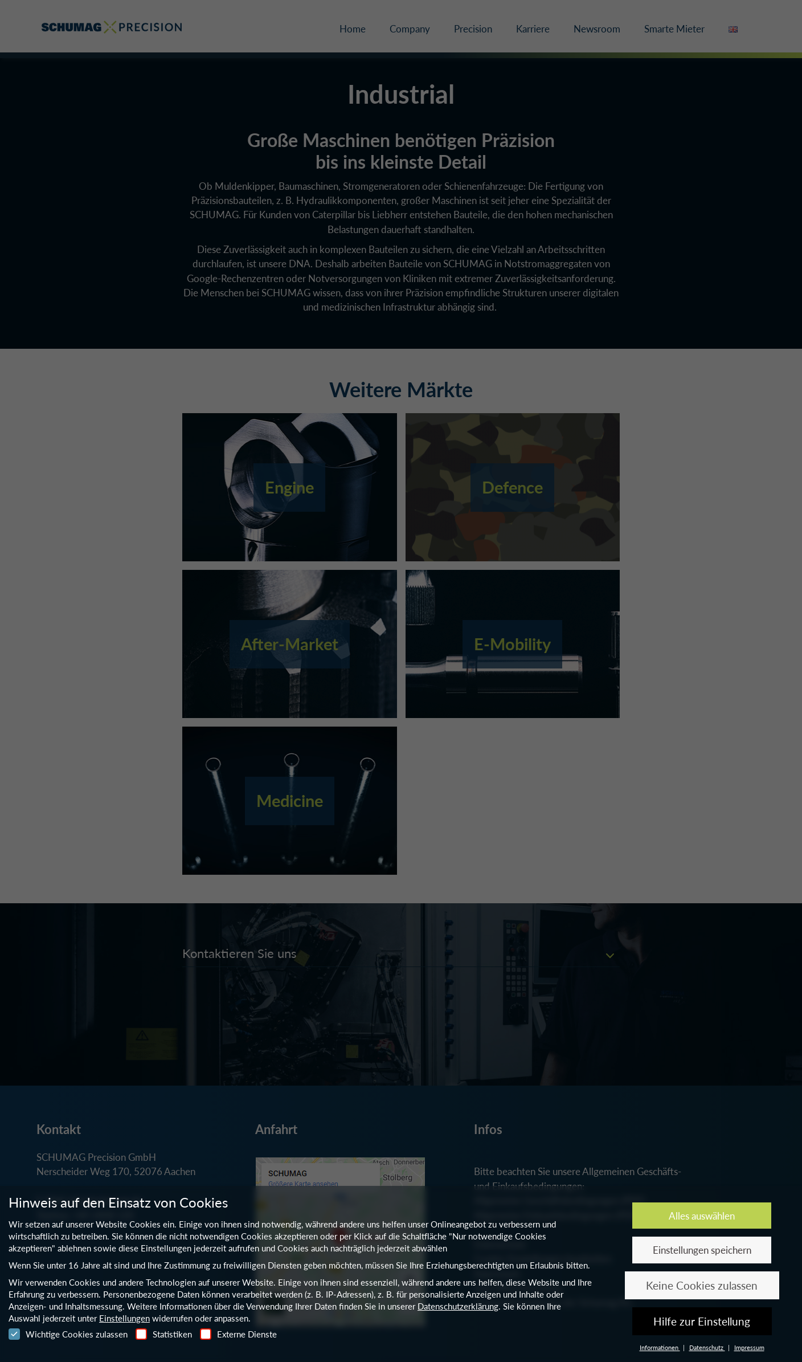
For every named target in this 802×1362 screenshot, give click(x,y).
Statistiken (164, 1334)
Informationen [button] (660, 1347)
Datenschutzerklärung (458, 1306)
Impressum (749, 1347)
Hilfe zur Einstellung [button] (701, 1321)
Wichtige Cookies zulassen (68, 1334)
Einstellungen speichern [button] (702, 1250)
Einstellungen (124, 1318)
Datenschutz (707, 1347)
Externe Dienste (238, 1334)
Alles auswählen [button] (702, 1216)
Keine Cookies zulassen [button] (702, 1285)
